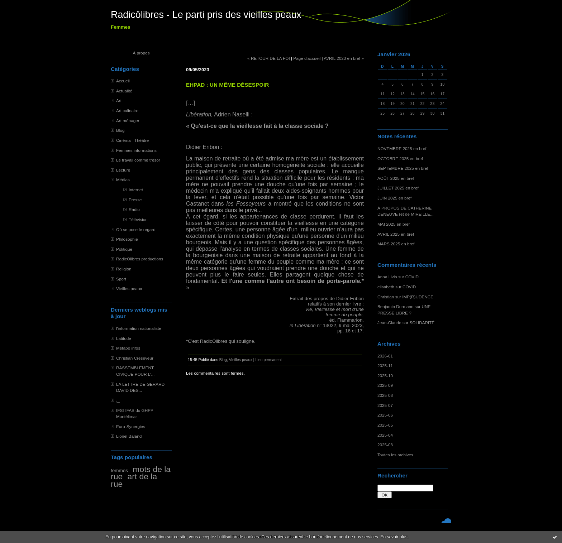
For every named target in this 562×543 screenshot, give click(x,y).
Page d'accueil (306, 58)
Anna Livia (387, 276)
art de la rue (134, 480)
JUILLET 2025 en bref (398, 188)
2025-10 (385, 375)
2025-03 (385, 444)
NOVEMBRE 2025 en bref (402, 148)
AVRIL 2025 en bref (395, 234)
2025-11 (385, 365)
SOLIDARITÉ (422, 322)
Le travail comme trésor (138, 160)
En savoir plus (393, 536)
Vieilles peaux (129, 288)
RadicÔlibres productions (139, 258)
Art (119, 100)
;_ (118, 400)
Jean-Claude (389, 322)
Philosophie (127, 239)
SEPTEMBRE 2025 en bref (402, 168)
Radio (134, 209)
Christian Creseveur (134, 358)
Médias (123, 179)
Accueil (123, 80)
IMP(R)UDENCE (417, 296)
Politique (124, 249)
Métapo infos (128, 348)
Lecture (123, 170)
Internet (136, 189)
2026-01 (385, 356)
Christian (385, 296)
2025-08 (385, 395)
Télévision (138, 219)
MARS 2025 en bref (395, 243)
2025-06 (385, 415)
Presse (135, 199)
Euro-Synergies (130, 426)
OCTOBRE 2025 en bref (400, 158)
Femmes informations (136, 150)
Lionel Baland (129, 436)
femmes (119, 470)
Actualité (124, 90)
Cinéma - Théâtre (132, 140)
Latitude (123, 338)
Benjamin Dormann (395, 306)
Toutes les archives (395, 454)
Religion (123, 268)
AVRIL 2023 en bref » (344, 58)
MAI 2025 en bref (393, 224)
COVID (412, 276)
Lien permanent (268, 359)
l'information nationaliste (138, 328)
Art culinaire (127, 110)
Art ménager (127, 120)
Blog (120, 130)
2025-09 (385, 385)
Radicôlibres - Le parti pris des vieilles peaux (206, 14)
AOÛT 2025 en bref (395, 178)
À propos (141, 53)
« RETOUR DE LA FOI (268, 58)
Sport (121, 279)
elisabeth (385, 286)
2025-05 (385, 425)
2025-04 (385, 435)
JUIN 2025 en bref (394, 198)
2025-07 (385, 405)
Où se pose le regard (136, 229)
